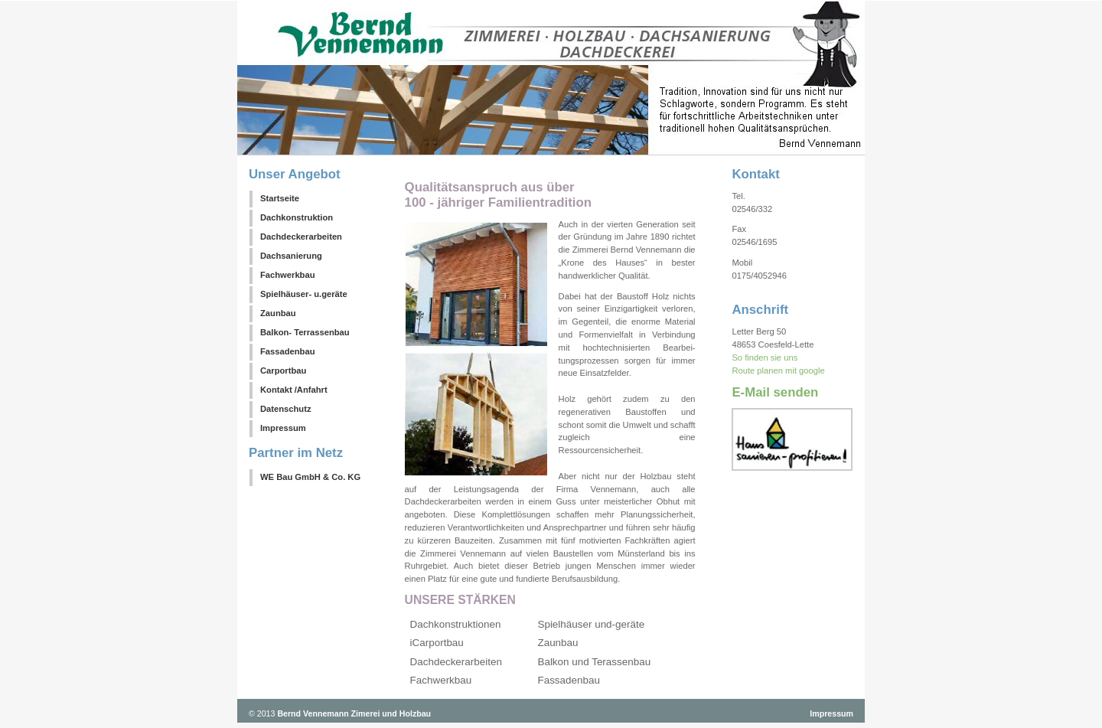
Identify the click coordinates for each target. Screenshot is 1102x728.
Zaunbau (278, 313)
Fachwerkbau (287, 274)
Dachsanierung (291, 255)
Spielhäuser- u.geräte (303, 294)
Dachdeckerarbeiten (301, 236)
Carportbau (283, 370)
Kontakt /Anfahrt (294, 389)
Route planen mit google (778, 370)
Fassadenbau (287, 351)
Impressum (283, 428)
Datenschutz (285, 408)
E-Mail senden (775, 392)
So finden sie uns (764, 357)
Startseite (279, 198)
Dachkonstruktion (296, 217)
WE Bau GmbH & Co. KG (310, 477)
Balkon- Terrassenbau (305, 332)
